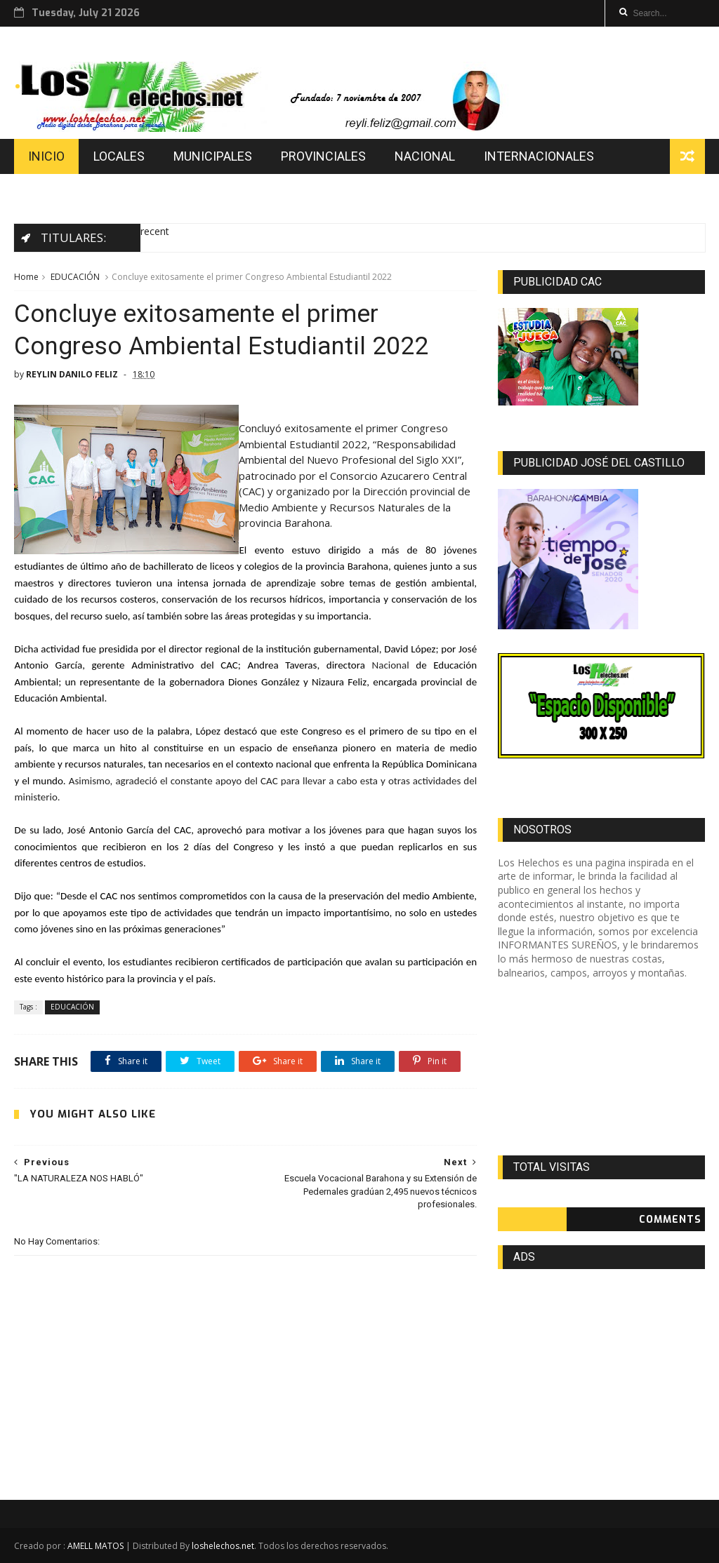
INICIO (46, 156)
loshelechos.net (223, 1546)
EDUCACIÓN (75, 277)
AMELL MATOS (95, 1546)
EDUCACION (62, 191)
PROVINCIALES (323, 156)
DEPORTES (155, 191)
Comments (670, 1219)
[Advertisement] (601, 1067)
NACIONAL (425, 156)
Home (26, 277)
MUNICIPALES (212, 156)
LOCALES (119, 156)
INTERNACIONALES (539, 156)
